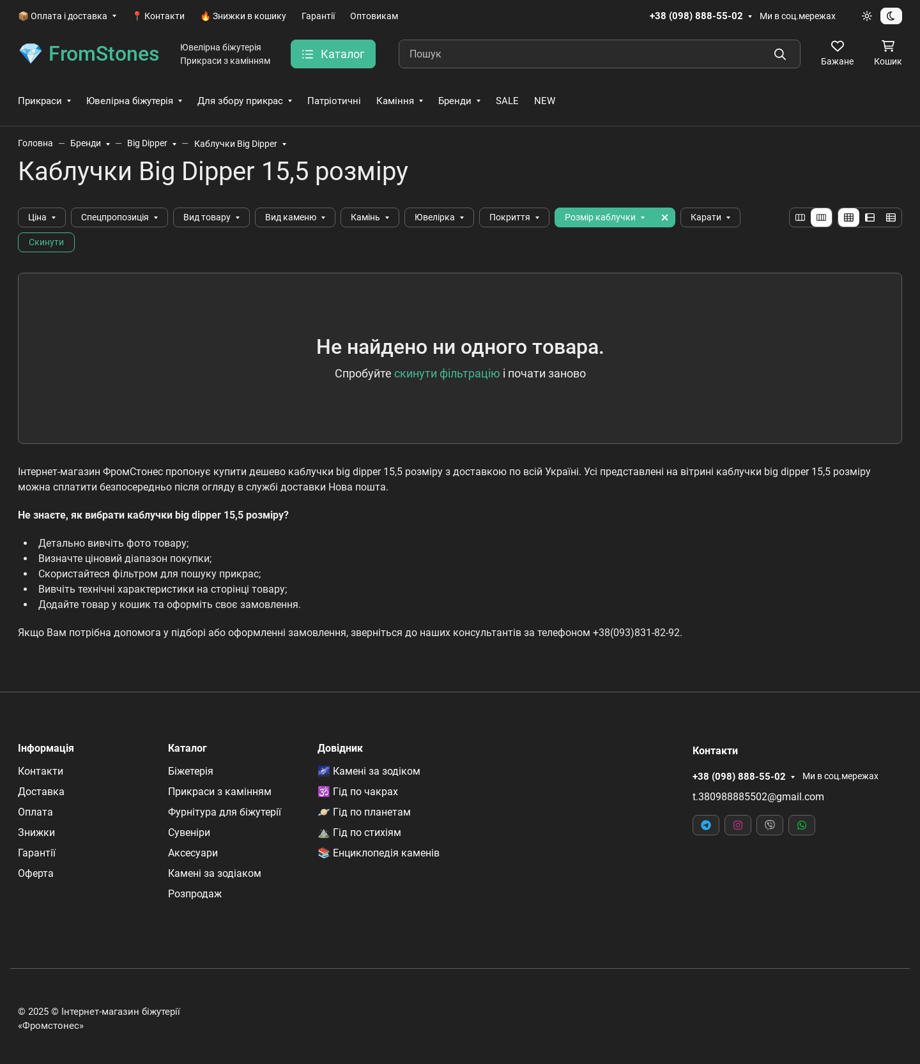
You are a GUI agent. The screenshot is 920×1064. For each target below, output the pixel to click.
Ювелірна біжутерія (129, 101)
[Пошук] (600, 54)
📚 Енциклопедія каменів (379, 853)
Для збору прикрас (240, 101)
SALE (507, 101)
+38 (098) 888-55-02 (696, 16)
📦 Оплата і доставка (62, 16)
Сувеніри (189, 832)
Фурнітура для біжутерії (224, 812)
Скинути (46, 242)
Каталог (187, 748)
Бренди (454, 101)
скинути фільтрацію (447, 373)
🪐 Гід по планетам (364, 812)
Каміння (395, 101)
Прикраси (40, 101)
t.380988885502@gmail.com (758, 797)
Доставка (41, 792)
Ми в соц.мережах (798, 16)
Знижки (36, 832)
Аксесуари (193, 853)
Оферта (36, 873)
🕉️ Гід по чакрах (358, 792)
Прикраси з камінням (220, 792)
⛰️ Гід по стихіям (359, 832)
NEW (544, 101)
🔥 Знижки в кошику (243, 16)
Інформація (46, 748)
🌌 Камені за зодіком (369, 771)
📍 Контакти (158, 16)
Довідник (340, 748)
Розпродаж (195, 894)
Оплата (35, 812)
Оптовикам (374, 16)
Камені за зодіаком (214, 873)
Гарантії (318, 16)
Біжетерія (190, 771)
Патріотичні (334, 101)
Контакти (40, 771)
